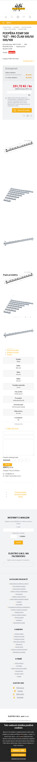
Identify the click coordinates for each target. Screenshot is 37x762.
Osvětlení (19, 602)
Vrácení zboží (19, 647)
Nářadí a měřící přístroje (19, 596)
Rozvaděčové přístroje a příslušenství (19, 607)
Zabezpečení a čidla (19, 623)
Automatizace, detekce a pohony (19, 583)
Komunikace (19, 594)
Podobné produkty (20, 492)
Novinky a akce (19, 673)
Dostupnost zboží (19, 639)
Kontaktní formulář (13, 352)
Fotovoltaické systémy (19, 586)
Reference (20, 688)
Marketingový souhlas (19, 652)
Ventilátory (19, 620)
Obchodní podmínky (19, 641)
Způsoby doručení (19, 636)
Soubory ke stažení (13, 350)
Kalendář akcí (19, 671)
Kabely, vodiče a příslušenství (19, 591)
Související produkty (20, 494)
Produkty (16, 27)
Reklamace (19, 644)
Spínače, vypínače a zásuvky (19, 609)
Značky (20, 691)
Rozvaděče (19, 604)
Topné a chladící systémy (19, 615)
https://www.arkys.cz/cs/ (13, 476)
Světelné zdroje (19, 612)
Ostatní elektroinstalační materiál (19, 599)
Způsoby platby (19, 634)
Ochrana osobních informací (19, 649)
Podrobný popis (28, 61)
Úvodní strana (7, 27)
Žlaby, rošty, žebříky (10, 29)
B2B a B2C (20, 694)
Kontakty (20, 697)
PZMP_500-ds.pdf (12, 428)
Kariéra (19, 676)
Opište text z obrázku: (18, 533)
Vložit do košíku (24, 110)
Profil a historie (19, 663)
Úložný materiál (26, 27)
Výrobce (9, 354)
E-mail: (18, 527)
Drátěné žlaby (22, 29)
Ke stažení (19, 666)
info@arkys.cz (9, 474)
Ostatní (20, 496)
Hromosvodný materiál (19, 589)
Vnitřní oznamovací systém (19, 668)
